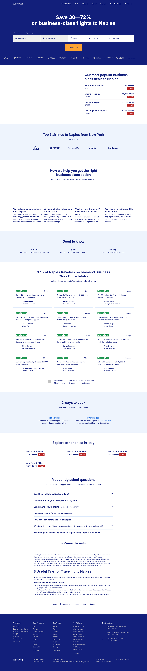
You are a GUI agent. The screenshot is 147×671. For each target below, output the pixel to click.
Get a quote (73, 47)
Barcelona (56, 639)
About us (85, 4)
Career (94, 4)
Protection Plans (115, 4)
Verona (123, 451)
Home (54, 604)
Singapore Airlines (79, 644)
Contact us (128, 4)
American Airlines (79, 626)
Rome (40, 451)
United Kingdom (38, 631)
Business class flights (20, 629)
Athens (55, 637)
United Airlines (78, 649)
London (55, 631)
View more (36, 651)
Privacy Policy (101, 659)
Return (95, 38)
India (34, 642)
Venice (82, 451)
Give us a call (92, 418)
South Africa (37, 647)
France (35, 629)
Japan (35, 644)
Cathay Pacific (77, 634)
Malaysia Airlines (78, 637)
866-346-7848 (105, 421)
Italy (84, 604)
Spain (35, 639)
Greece (35, 637)
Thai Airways (77, 647)
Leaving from (23, 38)
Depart (76, 38)
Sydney (55, 647)
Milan (40, 463)
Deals (77, 4)
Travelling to (50, 38)
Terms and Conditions (103, 662)
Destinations (65, 604)
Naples (100, 85)
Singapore (56, 644)
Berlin (55, 634)
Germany (36, 634)
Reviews (103, 4)
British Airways (78, 631)
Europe (76, 604)
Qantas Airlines (78, 639)
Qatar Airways (77, 642)
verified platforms (82, 383)
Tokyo (55, 642)
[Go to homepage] (18, 4)
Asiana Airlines (78, 629)
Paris (54, 629)
